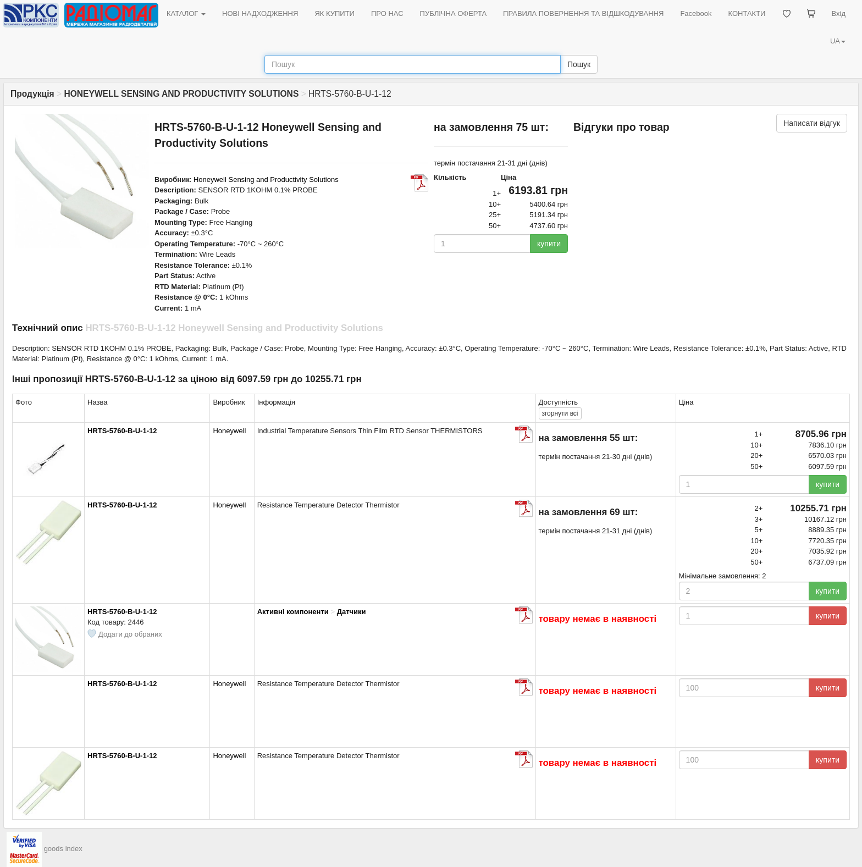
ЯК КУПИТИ (334, 13)
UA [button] (838, 41)
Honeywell (229, 431)
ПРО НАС (387, 13)
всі (560, 413)
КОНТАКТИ (746, 13)
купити (549, 243)
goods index (63, 848)
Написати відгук (811, 123)
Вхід (839, 13)
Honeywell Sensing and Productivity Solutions (266, 179)
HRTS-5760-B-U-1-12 (122, 431)
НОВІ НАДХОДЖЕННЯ (260, 13)
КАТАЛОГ (186, 13)
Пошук (578, 64)
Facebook (695, 13)
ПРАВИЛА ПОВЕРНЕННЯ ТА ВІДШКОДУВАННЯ (583, 13)
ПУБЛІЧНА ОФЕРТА (453, 13)
